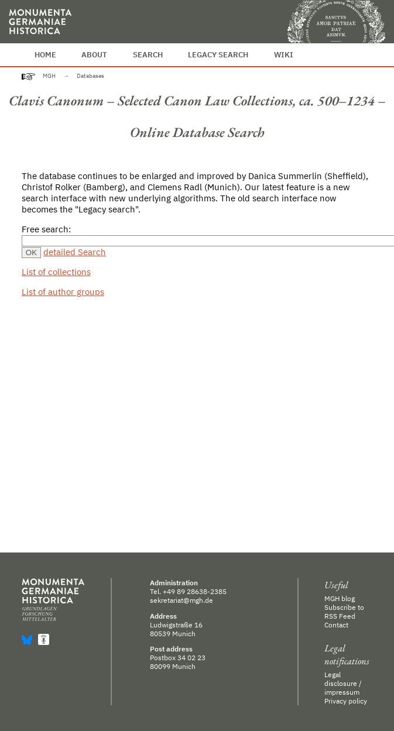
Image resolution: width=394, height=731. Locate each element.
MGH (49, 76)
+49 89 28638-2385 (195, 591)
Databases (90, 76)
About (94, 55)
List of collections (56, 271)
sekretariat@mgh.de (181, 600)
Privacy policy (345, 700)
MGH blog (339, 598)
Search (148, 55)
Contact (336, 624)
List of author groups (63, 291)
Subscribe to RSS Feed (344, 611)
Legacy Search (218, 55)
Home (45, 55)
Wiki (283, 55)
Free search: (46, 229)
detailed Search (74, 252)
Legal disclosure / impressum (343, 683)
